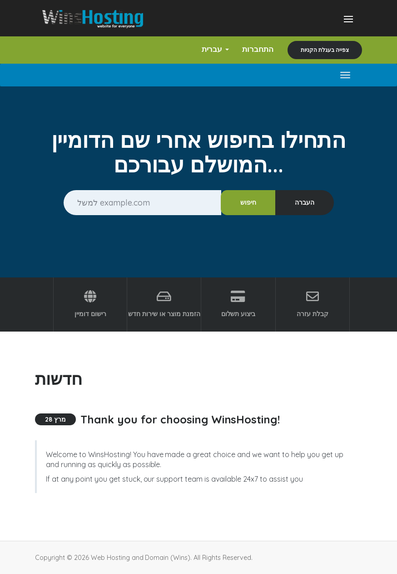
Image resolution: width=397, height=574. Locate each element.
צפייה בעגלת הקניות (325, 49)
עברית (212, 49)
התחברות (256, 49)
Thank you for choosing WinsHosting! (180, 419)
